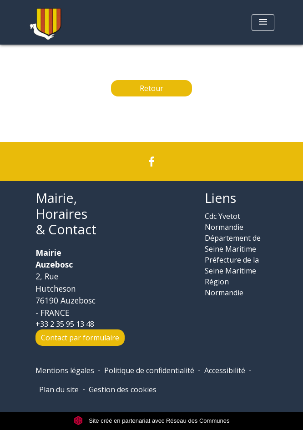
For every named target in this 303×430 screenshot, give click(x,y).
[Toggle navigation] (263, 22)
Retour (151, 88)
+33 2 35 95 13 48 (64, 324)
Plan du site (59, 389)
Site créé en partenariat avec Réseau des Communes (152, 420)
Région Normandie (224, 287)
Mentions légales (64, 370)
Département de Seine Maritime (233, 243)
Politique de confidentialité (149, 370)
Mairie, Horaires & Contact (65, 214)
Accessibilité (224, 370)
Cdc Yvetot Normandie (224, 221)
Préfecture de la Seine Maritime (232, 265)
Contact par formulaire (80, 338)
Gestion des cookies (123, 389)
